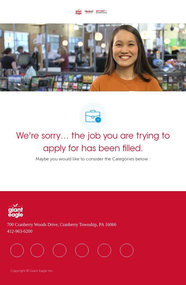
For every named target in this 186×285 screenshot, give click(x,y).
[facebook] (17, 250)
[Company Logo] (91, 12)
